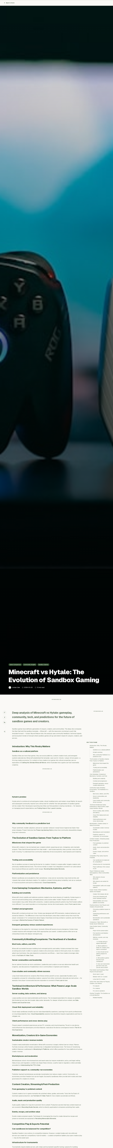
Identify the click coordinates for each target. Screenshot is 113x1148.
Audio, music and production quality (101, 880)
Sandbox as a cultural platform (101, 781)
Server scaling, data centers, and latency (101, 843)
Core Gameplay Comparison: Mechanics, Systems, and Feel (98, 807)
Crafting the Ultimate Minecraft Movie (33, 766)
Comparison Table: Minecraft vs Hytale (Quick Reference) (99, 954)
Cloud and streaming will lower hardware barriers (100, 929)
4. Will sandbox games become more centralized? (102, 991)
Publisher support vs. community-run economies (100, 867)
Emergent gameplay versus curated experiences (100, 816)
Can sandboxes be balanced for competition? (101, 892)
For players (96, 1018)
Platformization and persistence (98, 802)
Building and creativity (99, 810)
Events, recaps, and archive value (101, 884)
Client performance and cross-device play (99, 852)
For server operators (99, 1022)
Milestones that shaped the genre (101, 796)
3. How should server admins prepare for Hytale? (102, 985)
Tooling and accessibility (100, 799)
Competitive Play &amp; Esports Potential (99, 888)
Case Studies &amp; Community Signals (99, 959)
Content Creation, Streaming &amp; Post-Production (99, 871)
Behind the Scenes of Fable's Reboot (32, 924)
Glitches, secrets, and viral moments (100, 970)
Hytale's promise (97, 784)
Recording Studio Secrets (30, 1111)
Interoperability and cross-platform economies (100, 933)
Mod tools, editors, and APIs (101, 825)
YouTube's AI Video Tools (25, 959)
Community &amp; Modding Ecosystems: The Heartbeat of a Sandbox (99, 821)
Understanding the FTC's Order (30, 1069)
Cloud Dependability (49, 886)
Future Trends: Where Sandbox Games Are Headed (98, 922)
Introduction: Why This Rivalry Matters (98, 778)
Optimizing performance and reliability (101, 946)
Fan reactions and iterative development (100, 965)
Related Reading (97, 1029)
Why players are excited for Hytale (100, 914)
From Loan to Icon (75, 908)
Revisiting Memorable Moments (54, 872)
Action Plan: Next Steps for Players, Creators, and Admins (100, 1014)
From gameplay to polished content (100, 875)
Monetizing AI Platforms (41, 1053)
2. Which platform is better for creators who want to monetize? (102, 979)
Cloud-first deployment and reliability (101, 847)
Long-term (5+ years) (99, 1011)
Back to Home (9, 3)
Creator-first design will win (100, 926)
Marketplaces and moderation (101, 864)
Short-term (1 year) (98, 1006)
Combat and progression (100, 813)
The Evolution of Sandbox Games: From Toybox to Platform (99, 791)
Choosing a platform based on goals (101, 942)
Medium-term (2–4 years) (100, 1008)
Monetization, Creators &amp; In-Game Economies (99, 856)
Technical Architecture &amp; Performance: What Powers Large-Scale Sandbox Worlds (99, 838)
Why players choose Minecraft (99, 909)
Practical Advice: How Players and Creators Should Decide (99, 937)
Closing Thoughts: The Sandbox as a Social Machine (100, 1026)
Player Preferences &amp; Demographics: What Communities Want (99, 904)
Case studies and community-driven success (101, 833)
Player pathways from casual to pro (101, 899)
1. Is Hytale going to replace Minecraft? (101, 974)
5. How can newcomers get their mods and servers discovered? (103, 997)
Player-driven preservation (100, 962)
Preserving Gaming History (45, 834)
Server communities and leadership (100, 829)
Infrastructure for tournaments (101, 896)
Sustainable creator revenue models (101, 860)
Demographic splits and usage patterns (101, 918)
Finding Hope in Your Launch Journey (49, 812)
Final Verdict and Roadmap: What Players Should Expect (99, 1002)
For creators (96, 1020)
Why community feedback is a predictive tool (101, 787)
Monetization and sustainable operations (101, 950)
